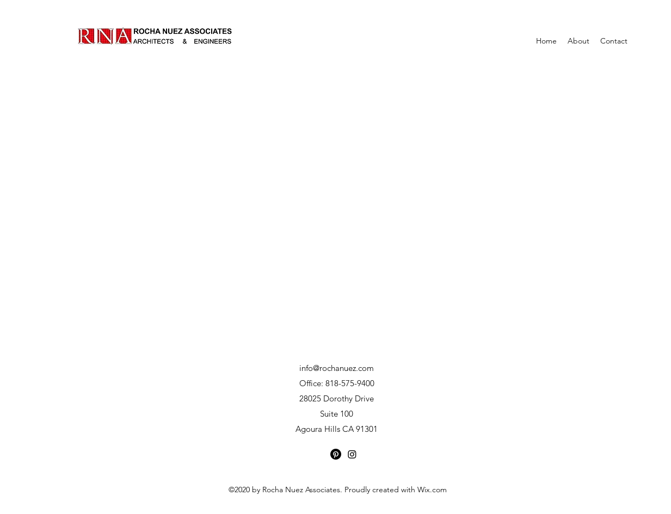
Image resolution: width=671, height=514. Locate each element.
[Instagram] (352, 454)
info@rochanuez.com (336, 368)
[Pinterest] (335, 454)
